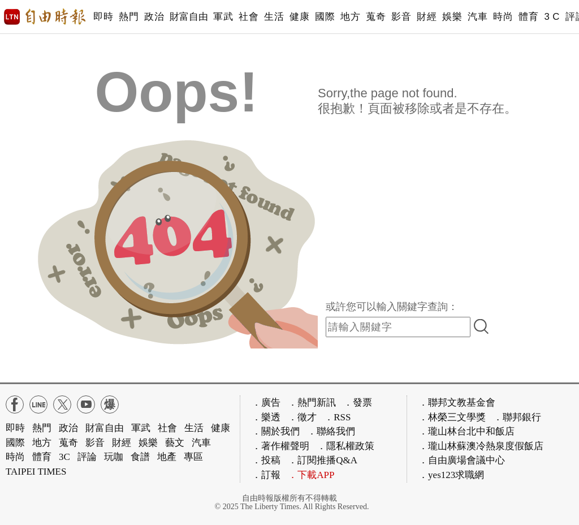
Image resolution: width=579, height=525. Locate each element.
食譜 (140, 456)
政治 (154, 16)
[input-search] (398, 327)
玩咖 (113, 456)
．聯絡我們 (331, 431)
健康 (299, 16)
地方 (350, 16)
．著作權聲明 (280, 446)
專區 (193, 456)
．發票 (357, 402)
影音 (401, 16)
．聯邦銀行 (517, 417)
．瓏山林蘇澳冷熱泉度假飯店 (480, 446)
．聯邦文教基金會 (456, 402)
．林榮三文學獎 (452, 417)
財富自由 (189, 16)
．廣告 (266, 402)
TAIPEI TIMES (36, 471)
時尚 (503, 16)
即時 (103, 16)
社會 (248, 16)
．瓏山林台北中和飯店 (466, 431)
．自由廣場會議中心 (461, 460)
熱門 (129, 16)
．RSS (337, 417)
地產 (166, 456)
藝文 (174, 442)
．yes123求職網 (451, 475)
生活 (274, 16)
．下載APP (311, 475)
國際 (325, 16)
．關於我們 (276, 431)
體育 (528, 16)
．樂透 (266, 417)
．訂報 (266, 475)
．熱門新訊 (312, 402)
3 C (552, 16)
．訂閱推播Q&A (322, 460)
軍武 (223, 16)
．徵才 (302, 417)
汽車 (477, 16)
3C (64, 456)
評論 (87, 456)
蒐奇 (376, 16)
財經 (427, 16)
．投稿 (266, 460)
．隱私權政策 (345, 446)
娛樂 (452, 16)
